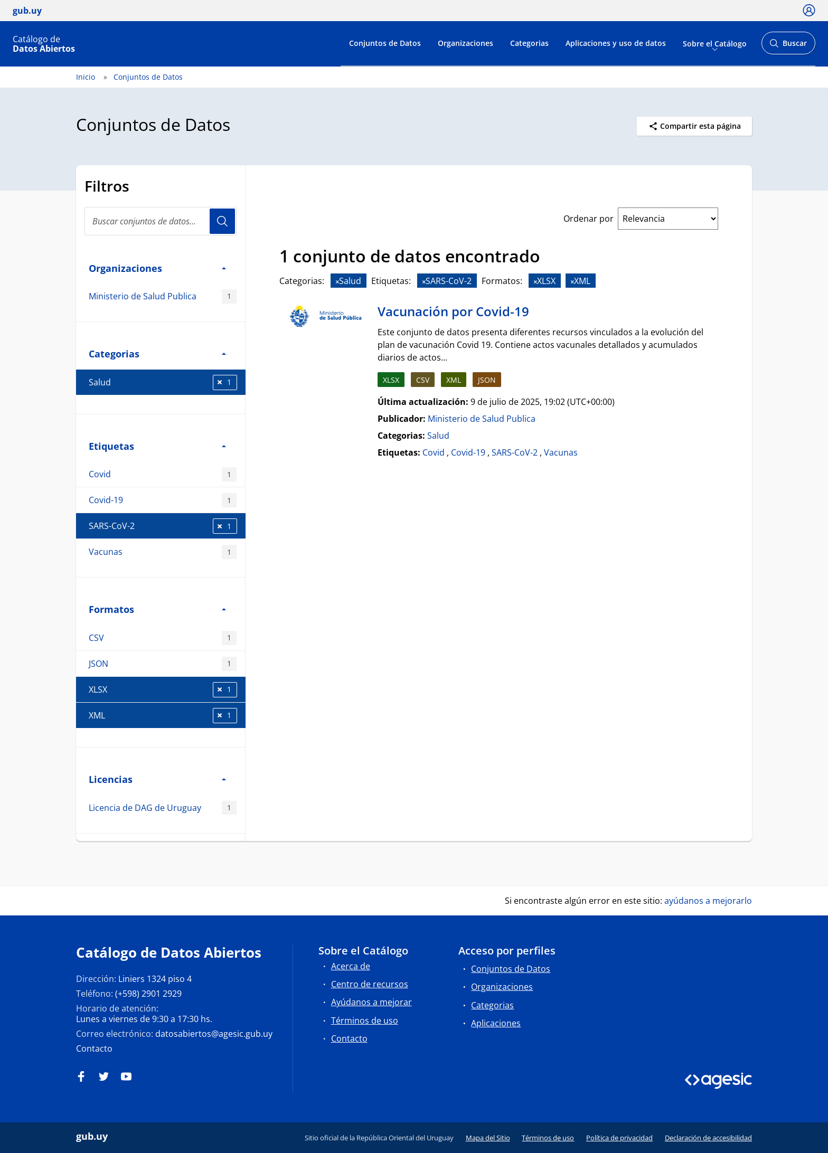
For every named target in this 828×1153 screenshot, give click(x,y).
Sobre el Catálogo (715, 43)
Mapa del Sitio (488, 1137)
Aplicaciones (496, 1023)
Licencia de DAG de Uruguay (163, 808)
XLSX (163, 689)
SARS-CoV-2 (163, 526)
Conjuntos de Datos (385, 43)
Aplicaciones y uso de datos (616, 43)
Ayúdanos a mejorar (371, 1002)
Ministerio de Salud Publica (163, 296)
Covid (163, 474)
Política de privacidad (619, 1137)
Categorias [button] (157, 353)
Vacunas (163, 552)
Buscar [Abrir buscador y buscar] (788, 46)
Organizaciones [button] (157, 268)
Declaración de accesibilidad (708, 1137)
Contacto (94, 1048)
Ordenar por (588, 218)
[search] (160, 221)
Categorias (529, 43)
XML (163, 715)
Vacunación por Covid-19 (453, 311)
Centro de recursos (369, 984)
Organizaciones (465, 43)
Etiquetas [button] (157, 445)
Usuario (222, 221)
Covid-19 (163, 500)
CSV (163, 638)
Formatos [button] (157, 609)
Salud (163, 382)
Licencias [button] (157, 779)
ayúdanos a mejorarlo (708, 900)
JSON (163, 664)
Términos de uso (364, 1020)
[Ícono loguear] (809, 10)
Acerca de (350, 966)
